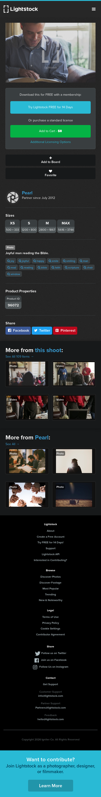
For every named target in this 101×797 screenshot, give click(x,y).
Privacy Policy (50, 623)
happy (38, 261)
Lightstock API (50, 554)
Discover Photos (50, 577)
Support (51, 548)
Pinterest (65, 330)
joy (10, 261)
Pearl (27, 192)
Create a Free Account (50, 537)
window (13, 274)
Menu (93, 9)
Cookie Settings (50, 628)
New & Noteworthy (50, 600)
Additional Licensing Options (50, 142)
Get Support (50, 684)
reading (27, 267)
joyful (24, 261)
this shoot (48, 350)
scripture (72, 267)
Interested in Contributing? (50, 560)
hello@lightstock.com (50, 719)
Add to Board (50, 160)
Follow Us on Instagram (53, 667)
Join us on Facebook (53, 660)
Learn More (50, 785)
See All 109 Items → (19, 356)
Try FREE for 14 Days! (50, 542)
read (11, 267)
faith (56, 267)
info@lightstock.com (50, 696)
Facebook (18, 330)
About (50, 531)
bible (42, 267)
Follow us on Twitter (53, 653)
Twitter (42, 330)
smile (53, 261)
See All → (12, 444)
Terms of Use (50, 617)
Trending (50, 594)
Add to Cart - (50, 131)
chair (88, 267)
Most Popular (51, 588)
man (84, 261)
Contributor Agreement (50, 634)
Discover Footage (50, 582)
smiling (69, 261)
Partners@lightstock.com (50, 707)
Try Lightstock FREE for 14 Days (50, 107)
